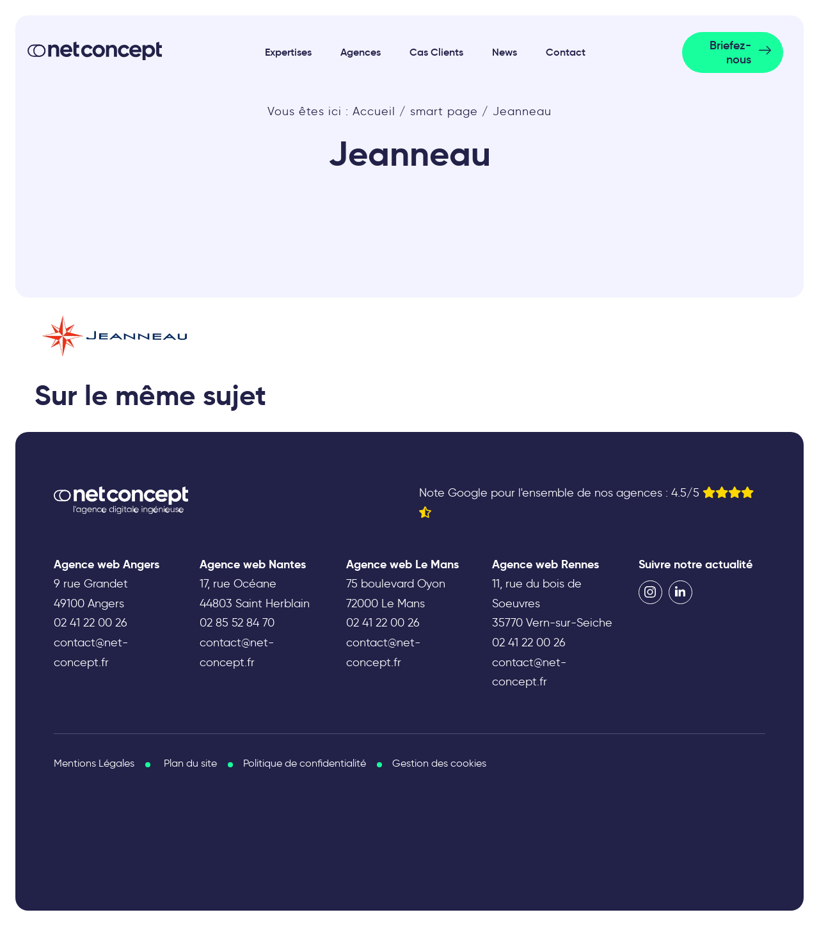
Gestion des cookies (439, 763)
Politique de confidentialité (304, 763)
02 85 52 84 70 (237, 623)
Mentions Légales (94, 763)
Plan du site (190, 763)
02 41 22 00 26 (90, 623)
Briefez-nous (730, 52)
